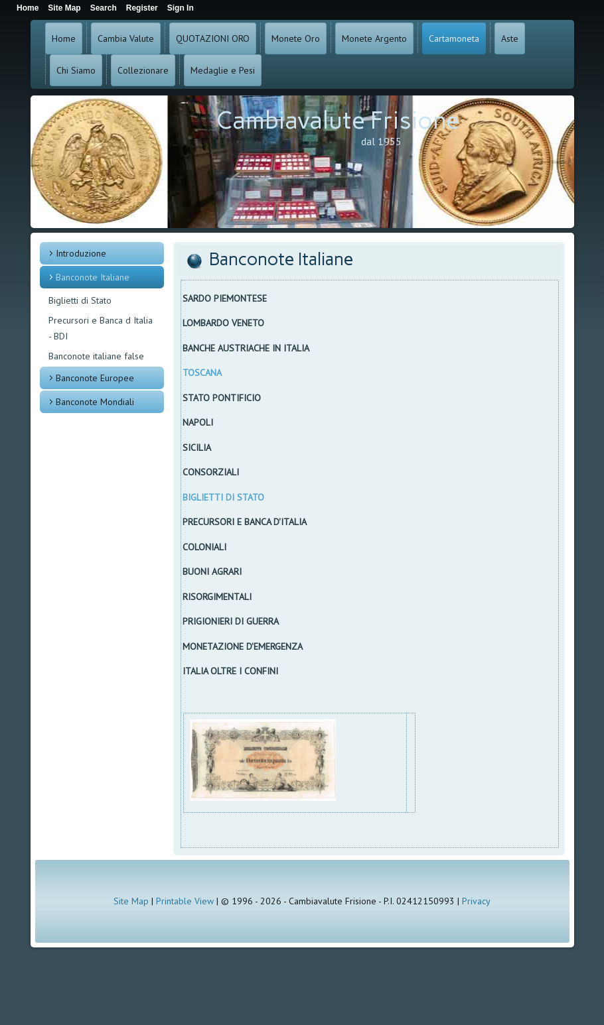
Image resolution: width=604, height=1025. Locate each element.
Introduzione (81, 253)
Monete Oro (295, 38)
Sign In (180, 8)
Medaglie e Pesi (222, 70)
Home (64, 38)
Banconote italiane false (96, 356)
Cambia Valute (126, 38)
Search (103, 8)
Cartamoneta (454, 38)
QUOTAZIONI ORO (213, 38)
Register (142, 8)
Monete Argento (374, 38)
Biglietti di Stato (80, 300)
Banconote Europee (95, 378)
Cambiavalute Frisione (337, 120)
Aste (509, 38)
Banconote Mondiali (95, 402)
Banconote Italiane (92, 277)
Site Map (131, 901)
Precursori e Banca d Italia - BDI (100, 328)
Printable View (185, 901)
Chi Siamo (76, 70)
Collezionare (143, 70)
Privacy (476, 901)
